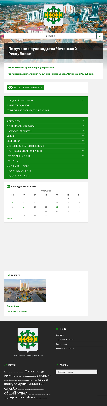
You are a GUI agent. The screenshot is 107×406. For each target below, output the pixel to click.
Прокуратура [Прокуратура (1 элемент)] (17, 376)
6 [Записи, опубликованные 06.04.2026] (12, 203)
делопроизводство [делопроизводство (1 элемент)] (23, 380)
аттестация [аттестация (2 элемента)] (31, 376)
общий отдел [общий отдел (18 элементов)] (15, 393)
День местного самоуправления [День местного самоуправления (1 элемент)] (14, 372)
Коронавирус (61, 344)
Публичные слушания (65, 348)
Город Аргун (13, 306)
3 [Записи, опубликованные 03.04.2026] (57, 199)
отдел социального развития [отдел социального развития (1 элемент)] (37, 394)
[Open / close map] (100, 36)
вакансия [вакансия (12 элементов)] (44, 375)
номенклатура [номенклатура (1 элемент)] (22, 389)
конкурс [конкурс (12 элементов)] (10, 383)
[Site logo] (53, 27)
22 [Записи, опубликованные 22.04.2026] (35, 211)
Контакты (60, 335)
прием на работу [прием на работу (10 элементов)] (22, 397)
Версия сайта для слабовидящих (25, 87)
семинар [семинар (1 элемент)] (38, 398)
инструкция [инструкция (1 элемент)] (33, 380)
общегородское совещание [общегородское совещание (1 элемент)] (35, 389)
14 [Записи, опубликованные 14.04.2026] (24, 207)
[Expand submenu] (83, 100)
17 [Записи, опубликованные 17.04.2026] (57, 207)
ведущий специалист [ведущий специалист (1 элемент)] (10, 380)
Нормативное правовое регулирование (31, 67)
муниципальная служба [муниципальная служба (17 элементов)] (24, 386)
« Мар (9, 218)
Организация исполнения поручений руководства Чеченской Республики (51, 73)
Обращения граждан (65, 339)
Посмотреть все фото (17, 312)
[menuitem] (46, 100)
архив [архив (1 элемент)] (24, 376)
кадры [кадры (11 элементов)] (43, 379)
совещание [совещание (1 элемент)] (44, 398)
